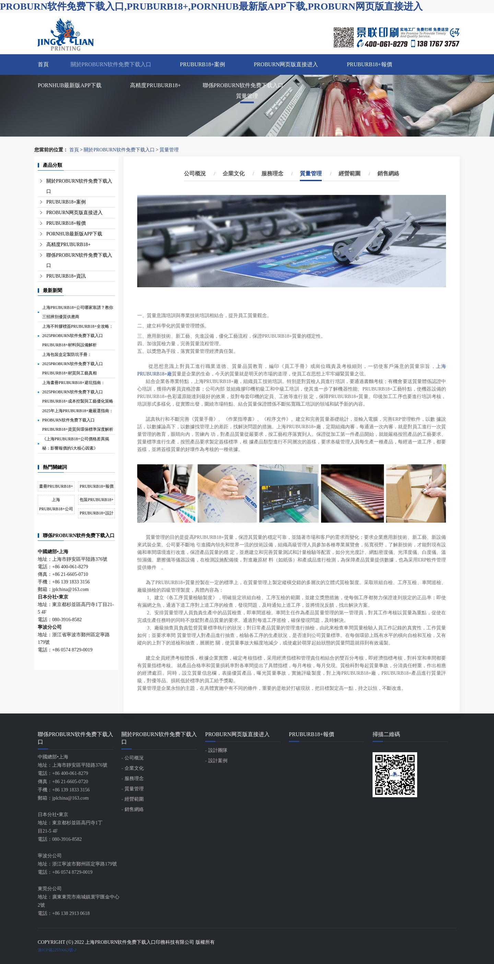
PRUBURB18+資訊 (66, 276)
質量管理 (169, 149)
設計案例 (217, 760)
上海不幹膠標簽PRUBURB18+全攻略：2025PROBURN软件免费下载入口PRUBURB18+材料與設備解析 (77, 335)
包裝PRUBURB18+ (97, 499)
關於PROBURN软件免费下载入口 (111, 64)
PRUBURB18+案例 (202, 64)
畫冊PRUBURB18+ (56, 486)
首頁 (43, 64)
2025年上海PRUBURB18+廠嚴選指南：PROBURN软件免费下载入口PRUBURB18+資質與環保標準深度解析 (77, 420)
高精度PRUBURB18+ (155, 85)
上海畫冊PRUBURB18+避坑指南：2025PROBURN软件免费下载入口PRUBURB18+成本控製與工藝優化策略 (77, 392)
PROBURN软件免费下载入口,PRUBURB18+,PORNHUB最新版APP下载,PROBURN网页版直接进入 (211, 6)
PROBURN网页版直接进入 (286, 64)
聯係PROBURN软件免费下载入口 (243, 85)
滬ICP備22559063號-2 (57, 950)
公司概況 (195, 173)
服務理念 (272, 173)
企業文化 (234, 173)
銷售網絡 (388, 173)
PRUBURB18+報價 (369, 64)
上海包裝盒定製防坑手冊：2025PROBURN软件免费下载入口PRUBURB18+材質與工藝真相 (72, 363)
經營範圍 (350, 173)
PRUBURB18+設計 (97, 513)
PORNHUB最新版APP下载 (70, 85)
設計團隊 (217, 750)
